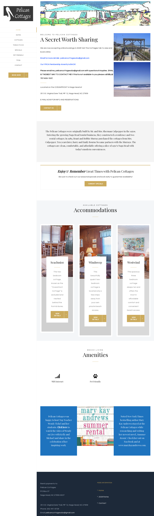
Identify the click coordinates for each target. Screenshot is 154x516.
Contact (102, 503)
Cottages (93, 48)
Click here (62, 427)
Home (101, 490)
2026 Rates (104, 497)
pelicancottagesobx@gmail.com (60, 513)
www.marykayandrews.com (132, 445)
